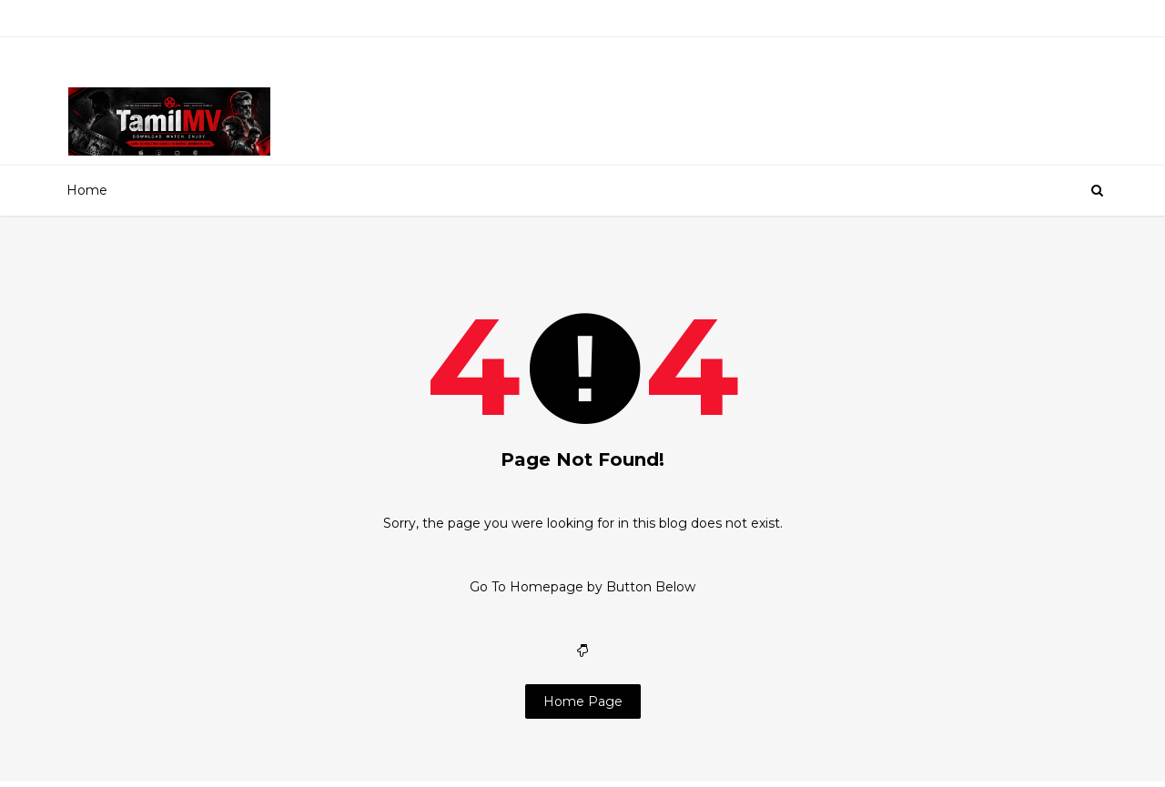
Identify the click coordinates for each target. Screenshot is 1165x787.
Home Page (583, 701)
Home (86, 190)
